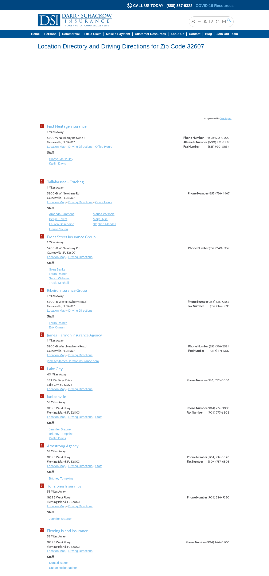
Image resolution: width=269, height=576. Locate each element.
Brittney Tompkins (61, 433)
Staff (98, 417)
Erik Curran (57, 327)
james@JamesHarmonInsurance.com (73, 361)
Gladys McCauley (61, 159)
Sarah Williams (59, 278)
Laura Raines (58, 274)
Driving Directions (80, 146)
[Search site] (208, 21)
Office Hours (103, 146)
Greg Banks (57, 269)
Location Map (56, 146)
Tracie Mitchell (59, 282)
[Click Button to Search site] (229, 20)
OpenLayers (225, 118)
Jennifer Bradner (60, 429)
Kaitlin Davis (57, 163)
